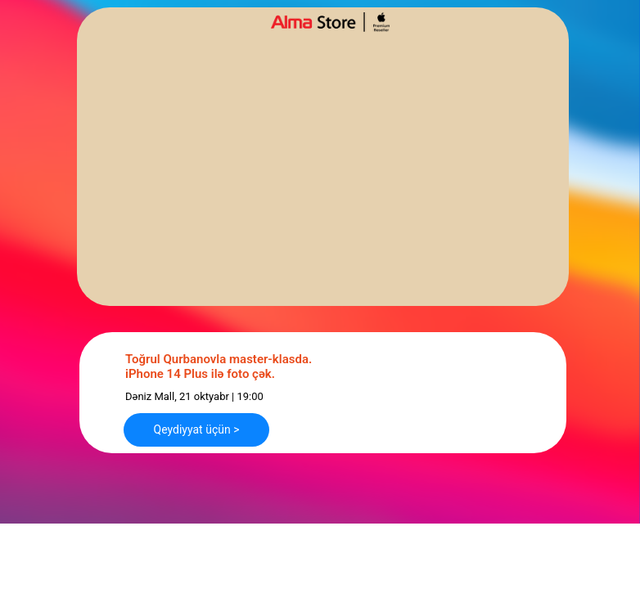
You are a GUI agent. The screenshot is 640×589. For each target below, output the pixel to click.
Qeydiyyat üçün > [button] (197, 429)
